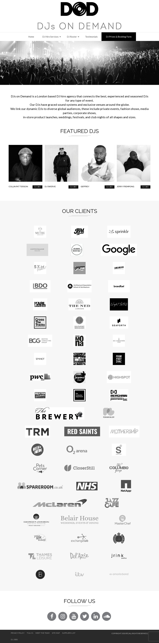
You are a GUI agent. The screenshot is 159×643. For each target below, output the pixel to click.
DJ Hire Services (50, 36)
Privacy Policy (17, 633)
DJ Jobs (14, 640)
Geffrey (85, 186)
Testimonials (91, 36)
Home (31, 36)
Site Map (56, 633)
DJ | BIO (37, 187)
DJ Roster (72, 36)
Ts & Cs (30, 633)
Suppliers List (68, 633)
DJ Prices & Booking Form (119, 36)
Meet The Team (42, 633)
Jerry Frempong (125, 186)
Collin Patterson (18, 186)
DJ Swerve (50, 186)
